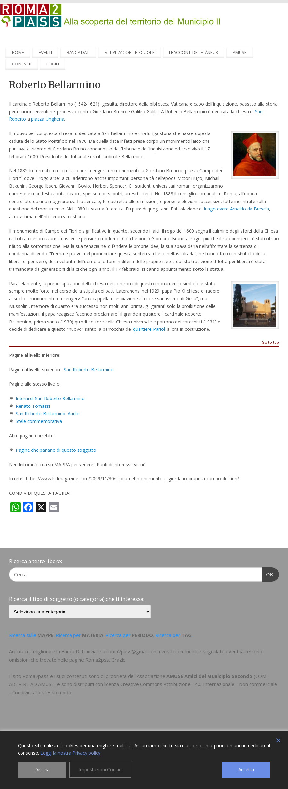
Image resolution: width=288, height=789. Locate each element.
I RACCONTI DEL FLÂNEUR (193, 52)
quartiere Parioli (149, 329)
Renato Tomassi (33, 406)
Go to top (270, 342)
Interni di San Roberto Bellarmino (50, 398)
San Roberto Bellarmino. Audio (48, 413)
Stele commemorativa (39, 421)
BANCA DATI (78, 52)
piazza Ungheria (47, 119)
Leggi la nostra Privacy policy (70, 753)
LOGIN (52, 64)
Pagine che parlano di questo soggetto (56, 450)
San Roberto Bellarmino (89, 369)
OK (268, 573)
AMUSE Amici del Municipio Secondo (209, 676)
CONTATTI (21, 64)
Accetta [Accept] (246, 770)
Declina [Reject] (42, 770)
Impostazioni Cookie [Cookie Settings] (100, 770)
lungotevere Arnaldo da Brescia (236, 209)
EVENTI (45, 52)
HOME (18, 52)
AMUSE (240, 52)
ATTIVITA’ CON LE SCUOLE (130, 52)
